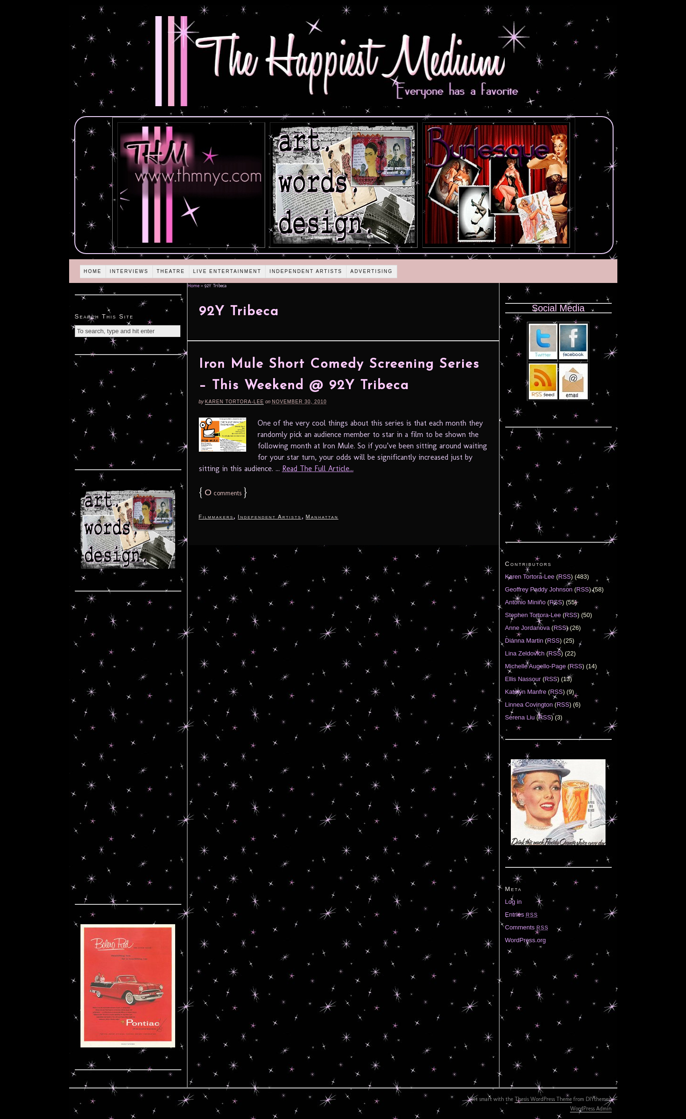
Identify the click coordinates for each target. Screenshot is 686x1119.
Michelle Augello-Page (535, 666)
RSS (564, 576)
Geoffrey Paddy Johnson (539, 589)
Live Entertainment (227, 271)
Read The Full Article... (318, 468)
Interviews (129, 271)
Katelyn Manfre (525, 691)
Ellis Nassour (523, 678)
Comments (527, 927)
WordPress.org (525, 940)
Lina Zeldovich (525, 653)
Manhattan (322, 516)
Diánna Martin (524, 640)
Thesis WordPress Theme (543, 1099)
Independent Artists (305, 271)
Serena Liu (520, 717)
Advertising (371, 271)
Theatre (171, 271)
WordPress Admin (591, 1108)
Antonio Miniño (525, 602)
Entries (521, 914)
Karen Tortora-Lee (234, 401)
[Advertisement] (127, 411)
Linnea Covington (529, 704)
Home (93, 271)
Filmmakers (216, 516)
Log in (513, 901)
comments (223, 493)
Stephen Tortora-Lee (533, 615)
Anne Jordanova (527, 627)
